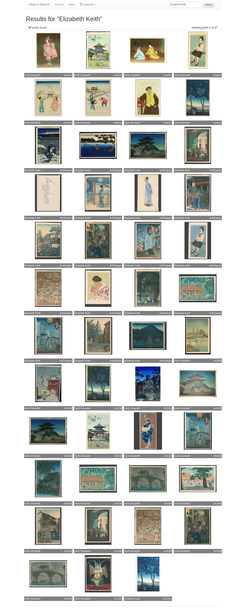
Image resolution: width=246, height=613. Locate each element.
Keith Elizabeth (33, 75)
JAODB (217, 360)
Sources (59, 4)
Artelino (68, 75)
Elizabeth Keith (33, 170)
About (71, 4)
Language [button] (88, 4)
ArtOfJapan (66, 170)
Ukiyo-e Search (39, 4)
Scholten (166, 598)
